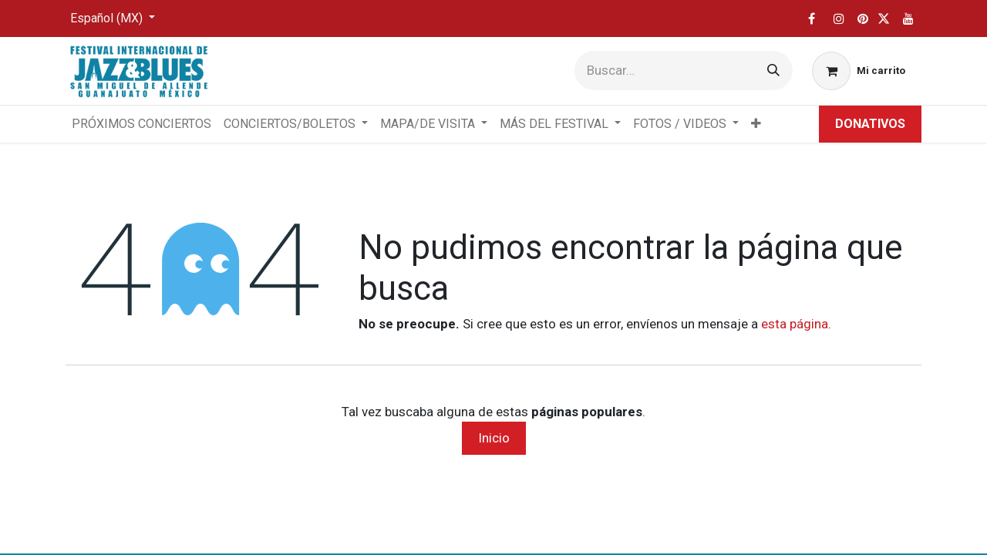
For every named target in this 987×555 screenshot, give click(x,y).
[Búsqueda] (773, 70)
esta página (794, 323)
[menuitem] (141, 124)
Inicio (494, 438)
